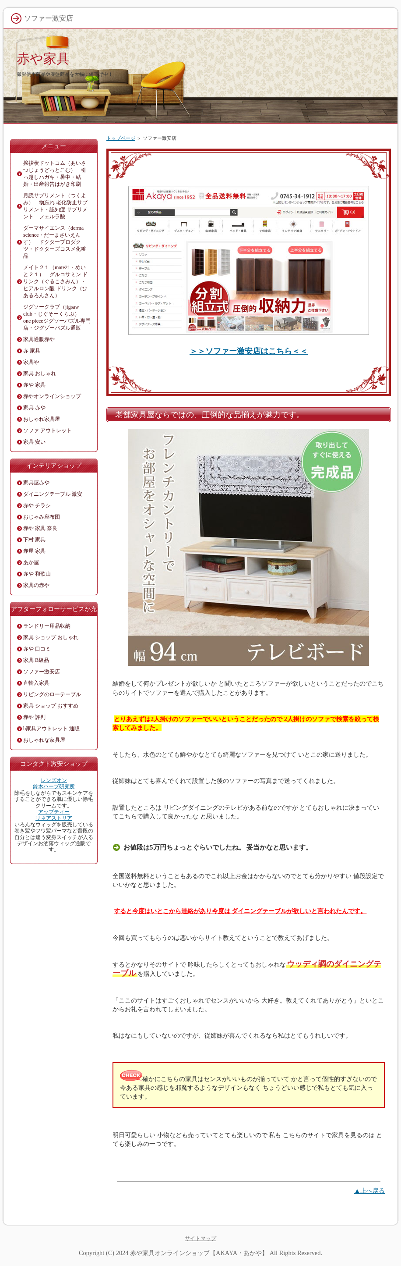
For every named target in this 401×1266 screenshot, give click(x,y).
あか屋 (31, 562)
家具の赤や (36, 585)
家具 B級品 (36, 660)
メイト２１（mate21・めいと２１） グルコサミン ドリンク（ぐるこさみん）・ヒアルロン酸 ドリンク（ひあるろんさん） (55, 281)
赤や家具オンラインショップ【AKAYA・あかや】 (199, 1252)
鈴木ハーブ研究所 (54, 786)
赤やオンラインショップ (52, 396)
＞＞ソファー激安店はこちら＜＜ (249, 351)
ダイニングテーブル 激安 (52, 494)
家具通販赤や (39, 339)
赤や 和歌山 (37, 574)
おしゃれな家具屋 (44, 740)
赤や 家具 (34, 385)
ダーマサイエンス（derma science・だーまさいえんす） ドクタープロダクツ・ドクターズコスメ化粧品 (54, 242)
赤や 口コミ (37, 649)
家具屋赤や (36, 483)
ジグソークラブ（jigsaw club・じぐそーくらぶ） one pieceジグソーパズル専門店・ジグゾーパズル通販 (57, 317)
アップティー (54, 812)
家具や (31, 362)
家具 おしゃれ (39, 373)
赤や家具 (43, 58)
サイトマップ (200, 1238)
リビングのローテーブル (52, 694)
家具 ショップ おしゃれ (50, 637)
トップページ (120, 138)
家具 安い (34, 442)
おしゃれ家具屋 (41, 419)
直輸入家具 (36, 683)
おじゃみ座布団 (41, 517)
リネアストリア (53, 818)
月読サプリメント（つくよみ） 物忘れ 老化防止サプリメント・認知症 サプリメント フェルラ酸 (55, 206)
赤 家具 (31, 351)
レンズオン (54, 780)
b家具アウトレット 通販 (51, 728)
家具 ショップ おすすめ (50, 706)
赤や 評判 (34, 717)
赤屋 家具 (34, 551)
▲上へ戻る (369, 1190)
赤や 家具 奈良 (40, 528)
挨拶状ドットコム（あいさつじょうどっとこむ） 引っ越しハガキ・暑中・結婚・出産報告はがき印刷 (54, 173)
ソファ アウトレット (47, 430)
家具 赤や (34, 408)
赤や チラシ (37, 505)
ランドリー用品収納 (46, 626)
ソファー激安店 (41, 672)
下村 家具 (34, 540)
